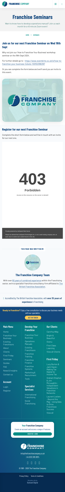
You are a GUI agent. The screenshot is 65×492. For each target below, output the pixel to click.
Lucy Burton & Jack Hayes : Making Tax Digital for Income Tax (53, 369)
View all (50, 412)
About (6, 348)
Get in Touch (33, 317)
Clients (6, 351)
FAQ (5, 366)
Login (5, 386)
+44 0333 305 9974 (32, 456)
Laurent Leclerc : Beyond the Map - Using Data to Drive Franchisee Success (54, 402)
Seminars (36, 35)
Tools (27, 378)
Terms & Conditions (37, 475)
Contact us (8, 374)
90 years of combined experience (26, 280)
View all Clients (53, 351)
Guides (6, 363)
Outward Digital (32, 482)
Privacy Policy (23, 475)
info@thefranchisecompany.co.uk (33, 453)
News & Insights (10, 370)
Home (27, 35)
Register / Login (33, 433)
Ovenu (49, 341)
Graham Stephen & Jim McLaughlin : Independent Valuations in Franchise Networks (54, 385)
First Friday (8, 355)
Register (7, 390)
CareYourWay (52, 331)
